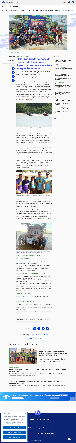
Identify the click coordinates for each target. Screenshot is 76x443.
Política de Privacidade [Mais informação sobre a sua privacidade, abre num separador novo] (8, 423)
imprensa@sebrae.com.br (34, 337)
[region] (14, 427)
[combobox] (16, 6)
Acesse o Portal (17, 398)
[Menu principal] (2, 11)
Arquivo (56, 428)
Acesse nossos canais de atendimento (40, 334)
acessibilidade (63, 2)
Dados (50, 428)
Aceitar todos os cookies (14, 427)
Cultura (40, 319)
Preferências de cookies (14, 437)
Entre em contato (46, 419)
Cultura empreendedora (39, 428)
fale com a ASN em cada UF (35, 338)
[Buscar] (71, 10)
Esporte (47, 319)
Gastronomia (21, 322)
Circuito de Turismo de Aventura (26, 319)
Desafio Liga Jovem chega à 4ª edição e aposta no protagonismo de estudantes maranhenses (37, 370)
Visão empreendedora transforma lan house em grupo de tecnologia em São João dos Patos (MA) (36, 382)
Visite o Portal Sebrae (46, 433)
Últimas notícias (33, 419)
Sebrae (29, 322)
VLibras (72, 2)
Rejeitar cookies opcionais (14, 432)
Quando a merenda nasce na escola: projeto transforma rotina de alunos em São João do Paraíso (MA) (53, 353)
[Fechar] (25, 413)
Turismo (36, 322)
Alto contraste (69, 2)
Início (10, 10)
